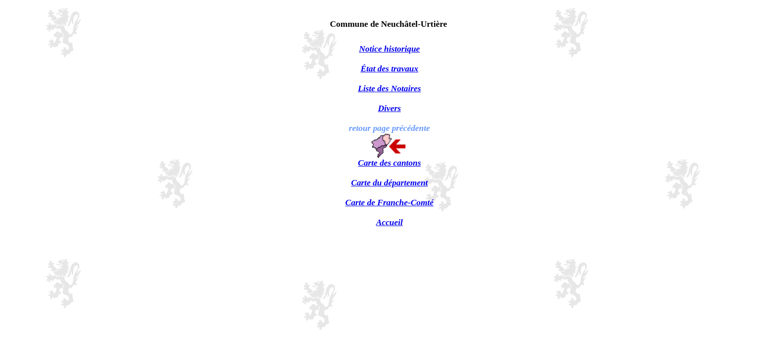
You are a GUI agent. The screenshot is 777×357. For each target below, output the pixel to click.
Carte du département (389, 182)
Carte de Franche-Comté (389, 202)
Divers (389, 108)
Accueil (389, 222)
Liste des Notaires (389, 88)
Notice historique (389, 49)
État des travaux (390, 68)
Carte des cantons (389, 163)
